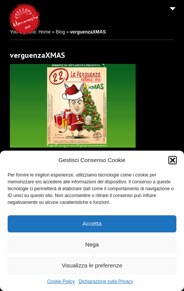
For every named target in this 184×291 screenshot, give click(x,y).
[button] (172, 160)
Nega (92, 244)
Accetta (91, 223)
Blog (60, 32)
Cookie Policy (61, 281)
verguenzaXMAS (37, 55)
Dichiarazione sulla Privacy (105, 281)
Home (44, 32)
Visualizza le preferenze (92, 265)
